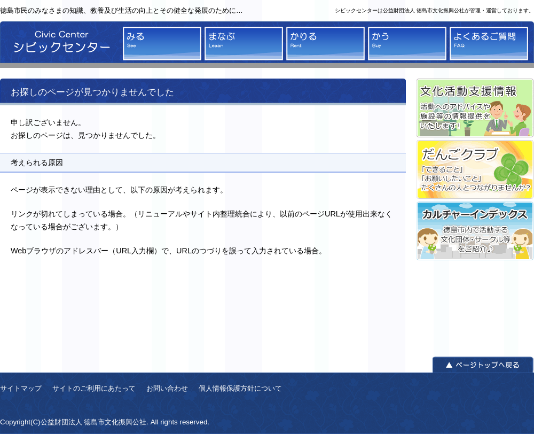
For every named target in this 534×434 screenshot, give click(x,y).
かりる (325, 43)
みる (162, 43)
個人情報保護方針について (240, 388)
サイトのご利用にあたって (94, 388)
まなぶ (244, 43)
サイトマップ (21, 388)
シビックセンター (58, 44)
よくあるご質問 (489, 43)
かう (407, 43)
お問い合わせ (167, 388)
